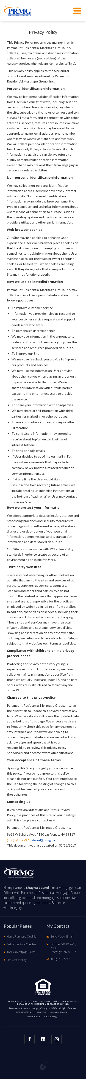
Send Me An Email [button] (62, 936)
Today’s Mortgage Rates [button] (21, 952)
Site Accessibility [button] (17, 960)
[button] (17, 10)
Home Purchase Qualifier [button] (22, 936)
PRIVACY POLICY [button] (16, 1001)
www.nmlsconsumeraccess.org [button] (42, 1016)
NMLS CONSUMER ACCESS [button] (65, 1001)
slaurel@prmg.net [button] (44, 840)
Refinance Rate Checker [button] (21, 944)
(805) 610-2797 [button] (18, 840)
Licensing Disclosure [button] (38, 1001)
